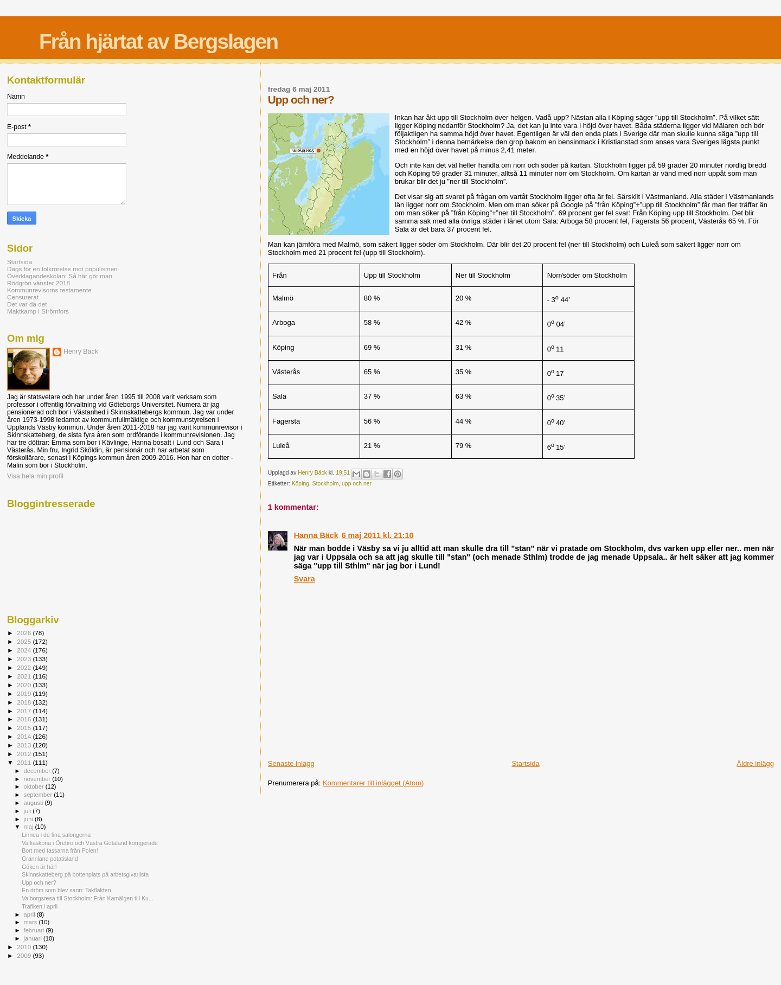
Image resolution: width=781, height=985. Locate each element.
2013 (25, 745)
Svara (304, 578)
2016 (25, 718)
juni (29, 819)
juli (28, 811)
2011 (25, 762)
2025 (25, 641)
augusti (34, 802)
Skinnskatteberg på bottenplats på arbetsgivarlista (85, 874)
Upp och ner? (39, 882)
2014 (25, 736)
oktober (35, 786)
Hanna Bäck (316, 535)
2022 (25, 667)
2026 (25, 632)
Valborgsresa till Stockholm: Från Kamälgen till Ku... (87, 898)
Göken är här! (39, 867)
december (38, 770)
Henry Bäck (80, 351)
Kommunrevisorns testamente (49, 289)
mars (31, 922)
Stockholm (325, 484)
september (39, 794)
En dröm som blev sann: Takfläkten (66, 890)
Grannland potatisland (50, 858)
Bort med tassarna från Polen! (60, 850)
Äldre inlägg (755, 763)
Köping (300, 484)
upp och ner (357, 484)
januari (34, 938)
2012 (25, 753)
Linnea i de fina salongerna (56, 835)
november (38, 779)
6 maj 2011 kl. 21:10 (378, 535)
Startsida (525, 763)
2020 (25, 684)
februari (35, 930)
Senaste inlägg (291, 763)
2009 (25, 955)
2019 (25, 693)
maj (29, 826)
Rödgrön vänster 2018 (38, 282)
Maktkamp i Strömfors (38, 311)
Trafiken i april (39, 906)
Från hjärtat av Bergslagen (158, 41)
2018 (25, 702)
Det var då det (27, 304)
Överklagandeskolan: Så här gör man (59, 275)
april (30, 914)
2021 (25, 676)
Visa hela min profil (35, 476)
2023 (25, 658)
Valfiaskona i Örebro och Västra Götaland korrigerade (90, 843)
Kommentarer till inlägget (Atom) (373, 783)
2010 (25, 946)
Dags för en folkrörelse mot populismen (62, 268)
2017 (25, 710)
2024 (25, 650)
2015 (25, 727)
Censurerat (23, 296)
